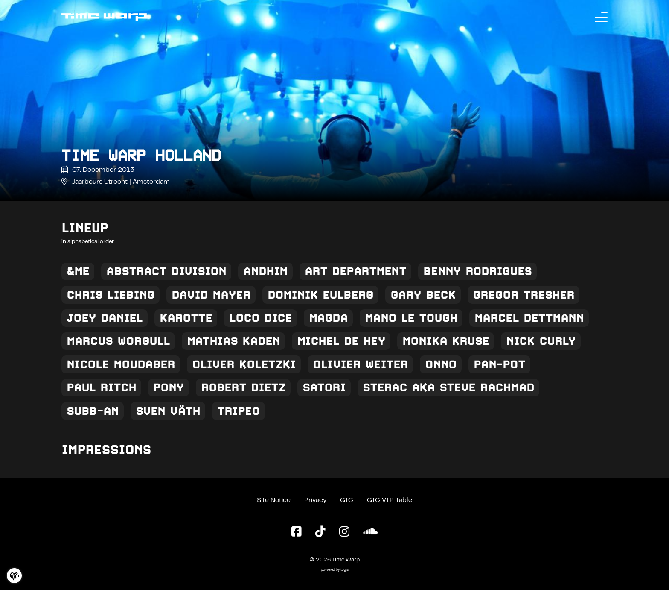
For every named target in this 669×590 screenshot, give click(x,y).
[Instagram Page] (344, 532)
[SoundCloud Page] (370, 532)
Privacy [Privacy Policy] (315, 500)
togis (344, 570)
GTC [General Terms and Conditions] (346, 500)
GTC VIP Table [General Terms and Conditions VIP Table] (389, 500)
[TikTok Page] (320, 532)
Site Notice (274, 500)
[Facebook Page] (296, 532)
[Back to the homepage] (104, 17)
